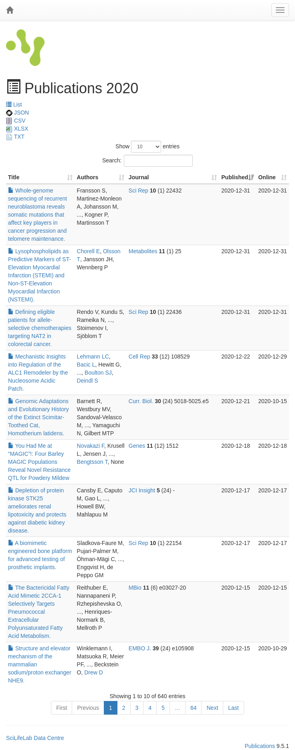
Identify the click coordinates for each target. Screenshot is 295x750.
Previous (88, 708)
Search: (147, 161)
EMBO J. (140, 648)
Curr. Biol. (141, 401)
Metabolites (143, 251)
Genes (137, 446)
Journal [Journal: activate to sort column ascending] (139, 177)
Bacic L (86, 364)
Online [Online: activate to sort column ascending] (267, 177)
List (14, 104)
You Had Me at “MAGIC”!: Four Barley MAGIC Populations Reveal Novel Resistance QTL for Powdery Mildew (39, 462)
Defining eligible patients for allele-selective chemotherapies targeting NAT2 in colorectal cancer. (39, 328)
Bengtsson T (92, 462)
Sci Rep (138, 190)
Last (233, 708)
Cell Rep (139, 356)
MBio (135, 587)
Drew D (93, 672)
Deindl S (87, 380)
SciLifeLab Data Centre (35, 738)
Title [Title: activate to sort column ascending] (14, 177)
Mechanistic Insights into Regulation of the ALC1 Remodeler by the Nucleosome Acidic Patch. (38, 372)
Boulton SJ (98, 372)
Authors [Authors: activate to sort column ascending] (88, 177)
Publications (259, 746)
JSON (17, 112)
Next (212, 708)
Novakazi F (90, 446)
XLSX (17, 128)
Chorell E (88, 251)
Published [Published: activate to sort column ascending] (234, 177)
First (61, 708)
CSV (16, 120)
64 (193, 708)
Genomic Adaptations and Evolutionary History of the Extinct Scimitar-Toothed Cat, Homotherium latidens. (38, 417)
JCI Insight (142, 490)
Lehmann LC (93, 356)
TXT (15, 136)
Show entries (147, 147)
